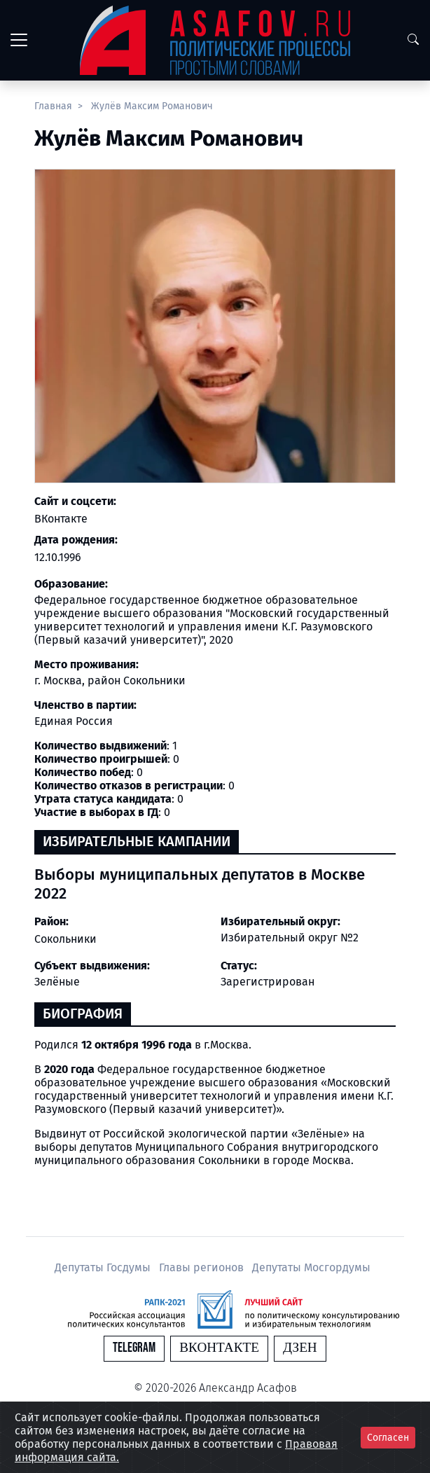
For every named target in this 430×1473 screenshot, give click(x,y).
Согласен (388, 1438)
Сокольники (65, 939)
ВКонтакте (61, 518)
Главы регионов (203, 1267)
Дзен (300, 1348)
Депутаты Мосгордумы (311, 1267)
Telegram (134, 1348)
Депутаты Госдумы (104, 1267)
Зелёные (57, 981)
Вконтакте (219, 1348)
